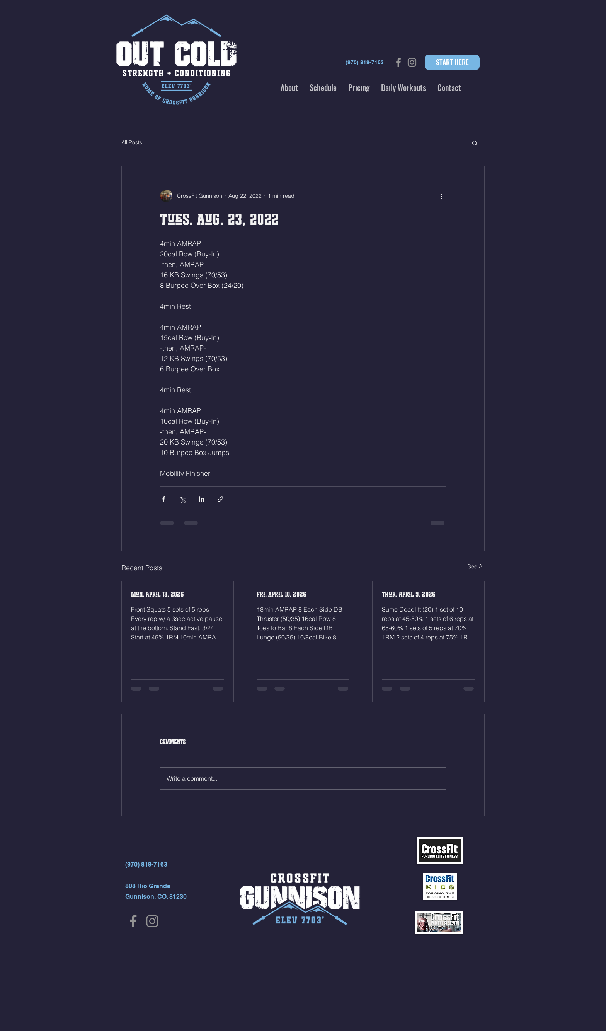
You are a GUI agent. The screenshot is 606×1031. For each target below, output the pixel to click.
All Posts (131, 142)
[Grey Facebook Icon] (398, 62)
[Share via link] (220, 499)
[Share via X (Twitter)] (182, 499)
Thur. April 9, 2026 (409, 594)
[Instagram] (152, 921)
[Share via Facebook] (163, 499)
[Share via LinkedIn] (201, 499)
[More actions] (441, 195)
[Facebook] (133, 921)
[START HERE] (452, 62)
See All (476, 566)
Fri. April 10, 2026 (281, 594)
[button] (289, 87)
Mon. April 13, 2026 (157, 594)
